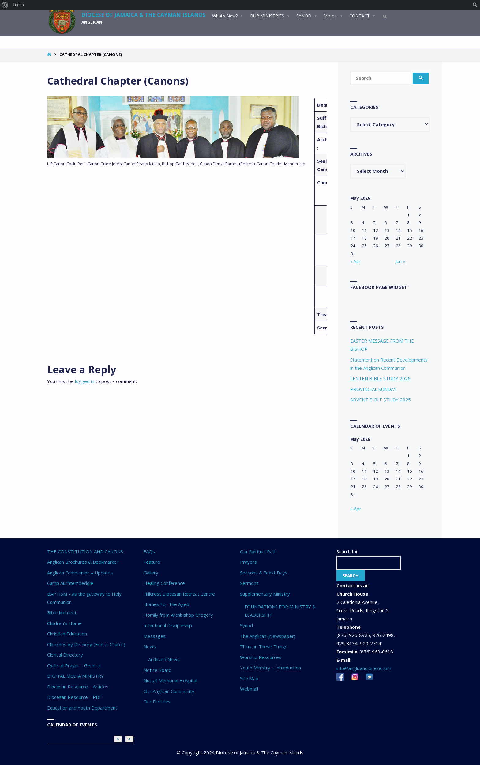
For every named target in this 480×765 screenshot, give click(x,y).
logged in (84, 381)
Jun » (400, 261)
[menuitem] (5, 5)
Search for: (347, 551)
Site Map (249, 678)
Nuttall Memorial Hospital (170, 680)
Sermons (249, 583)
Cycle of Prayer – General (74, 665)
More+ (333, 15)
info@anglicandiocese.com (363, 668)
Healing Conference (164, 583)
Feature (152, 562)
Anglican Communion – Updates (80, 573)
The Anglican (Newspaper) (267, 636)
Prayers (248, 562)
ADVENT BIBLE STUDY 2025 (380, 399)
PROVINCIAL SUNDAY (373, 389)
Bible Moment (62, 612)
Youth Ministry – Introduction (270, 668)
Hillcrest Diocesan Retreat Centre (179, 594)
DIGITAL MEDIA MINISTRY (75, 676)
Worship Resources (260, 657)
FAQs (149, 551)
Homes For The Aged (166, 604)
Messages (155, 636)
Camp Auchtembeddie (70, 583)
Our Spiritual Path (258, 551)
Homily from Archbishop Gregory (178, 615)
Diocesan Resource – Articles (77, 687)
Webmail (249, 689)
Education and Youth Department (82, 708)
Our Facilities (157, 702)
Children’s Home (64, 623)
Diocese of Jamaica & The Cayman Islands (146, 13)
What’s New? (227, 15)
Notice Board (157, 670)
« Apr (355, 261)
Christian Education (67, 634)
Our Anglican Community (169, 691)
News (150, 646)
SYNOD (306, 15)
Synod (246, 625)
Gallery (151, 573)
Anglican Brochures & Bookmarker (82, 562)
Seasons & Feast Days (263, 573)
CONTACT (362, 15)
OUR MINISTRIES (269, 15)
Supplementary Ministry (265, 594)
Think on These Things (263, 646)
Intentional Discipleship (168, 625)
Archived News (164, 659)
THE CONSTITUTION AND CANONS (85, 551)
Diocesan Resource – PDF (74, 697)
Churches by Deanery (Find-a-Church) (86, 644)
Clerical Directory (65, 655)
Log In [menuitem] (18, 4)
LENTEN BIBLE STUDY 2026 (380, 378)
